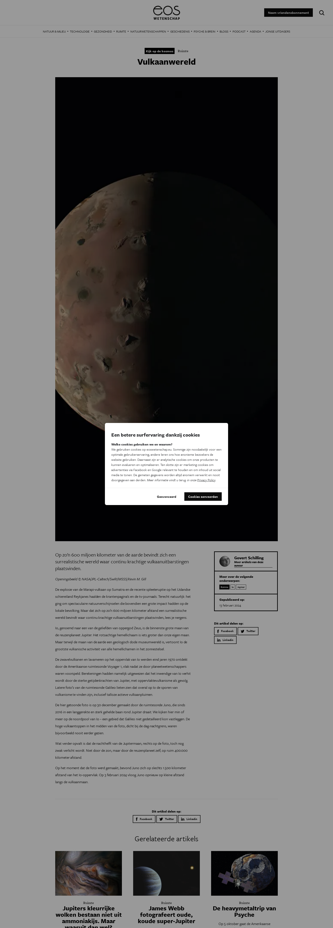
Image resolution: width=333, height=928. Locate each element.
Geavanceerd (166, 496)
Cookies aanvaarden (203, 496)
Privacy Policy (206, 480)
